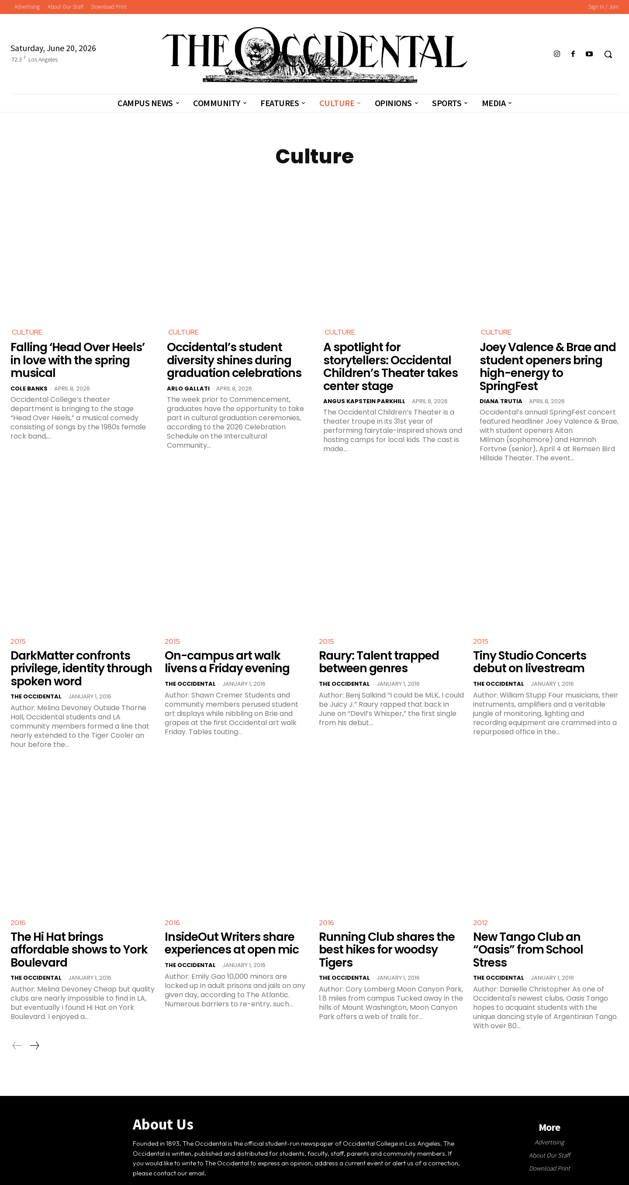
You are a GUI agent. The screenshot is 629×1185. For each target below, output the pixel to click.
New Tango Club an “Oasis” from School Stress (543, 924)
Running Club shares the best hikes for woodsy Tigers (390, 924)
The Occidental (36, 678)
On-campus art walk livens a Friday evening (235, 645)
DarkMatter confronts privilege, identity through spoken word (76, 651)
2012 (480, 904)
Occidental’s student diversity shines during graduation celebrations (229, 358)
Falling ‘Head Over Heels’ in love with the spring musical (79, 358)
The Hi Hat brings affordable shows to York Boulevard (82, 924)
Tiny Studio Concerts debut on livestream (542, 645)
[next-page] (34, 1012)
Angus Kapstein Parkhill (364, 386)
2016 (18, 904)
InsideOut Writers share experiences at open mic (227, 924)
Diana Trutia (501, 386)
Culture (27, 332)
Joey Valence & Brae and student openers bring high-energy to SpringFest (547, 358)
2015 (18, 626)
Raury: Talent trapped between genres (375, 645)
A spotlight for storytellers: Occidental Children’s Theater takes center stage (392, 358)
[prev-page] (17, 1012)
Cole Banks (29, 386)
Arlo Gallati (188, 386)
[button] (608, 54)
